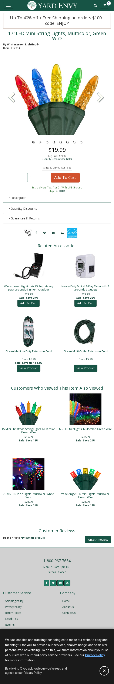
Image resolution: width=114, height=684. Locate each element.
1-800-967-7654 (57, 557)
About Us (68, 604)
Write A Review (97, 537)
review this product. (33, 534)
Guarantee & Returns (24, 218)
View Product (29, 365)
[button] (100, 98)
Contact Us (69, 610)
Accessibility (12, 627)
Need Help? (12, 616)
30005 (62, 190)
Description (17, 198)
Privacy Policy (13, 604)
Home (66, 598)
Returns (9, 622)
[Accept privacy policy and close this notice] (104, 671)
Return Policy (13, 610)
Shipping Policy (14, 598)
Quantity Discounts (23, 208)
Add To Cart (65, 177)
